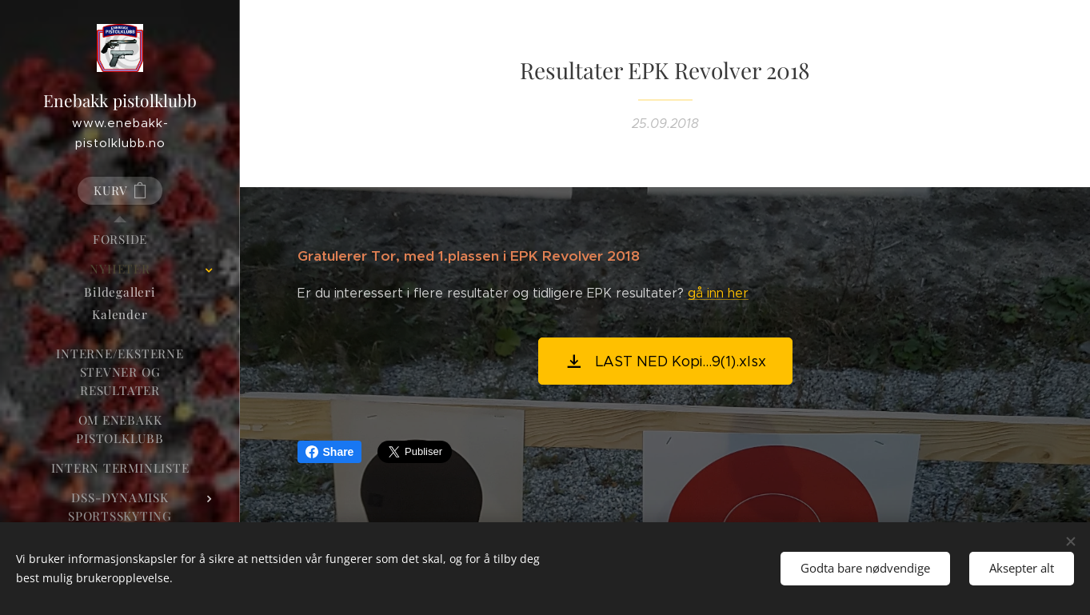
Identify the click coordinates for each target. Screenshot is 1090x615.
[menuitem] (120, 239)
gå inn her (718, 293)
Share (329, 451)
